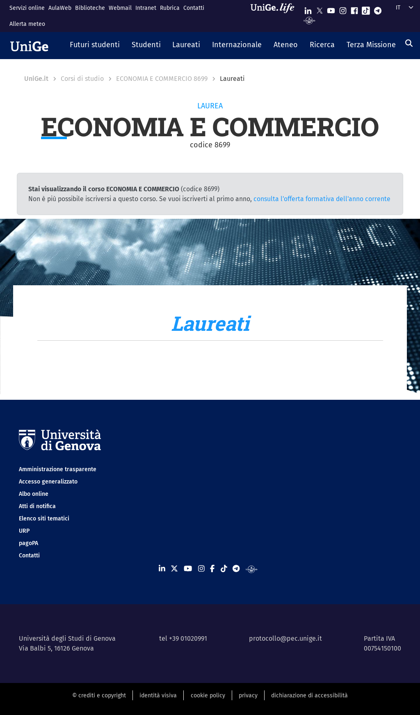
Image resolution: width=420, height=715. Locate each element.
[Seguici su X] (319, 9)
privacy (248, 695)
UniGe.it (36, 78)
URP (24, 530)
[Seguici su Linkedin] (308, 9)
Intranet (145, 8)
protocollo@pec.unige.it (285, 638)
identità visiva (158, 695)
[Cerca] (409, 43)
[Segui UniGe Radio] (309, 20)
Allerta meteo (27, 24)
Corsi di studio (82, 78)
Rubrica (170, 8)
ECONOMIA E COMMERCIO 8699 (162, 78)
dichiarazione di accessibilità (309, 695)
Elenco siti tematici (44, 518)
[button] (95, 45)
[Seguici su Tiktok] (365, 9)
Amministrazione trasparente (57, 469)
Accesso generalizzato (48, 481)
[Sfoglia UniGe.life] (275, 15)
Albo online (33, 493)
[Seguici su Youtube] (331, 9)
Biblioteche (90, 8)
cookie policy (208, 695)
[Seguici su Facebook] (354, 9)
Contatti (193, 8)
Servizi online (27, 8)
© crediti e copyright (99, 695)
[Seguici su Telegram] (377, 9)
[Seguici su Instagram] (342, 9)
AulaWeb (59, 8)
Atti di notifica (37, 506)
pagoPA (28, 543)
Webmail (120, 8)
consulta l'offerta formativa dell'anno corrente (321, 199)
